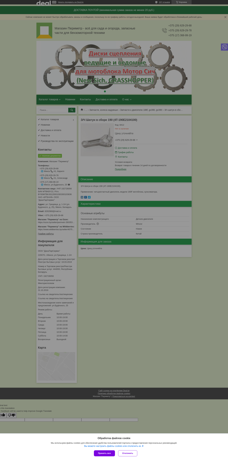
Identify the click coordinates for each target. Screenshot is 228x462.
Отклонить (127, 453)
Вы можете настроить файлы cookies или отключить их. (113, 446)
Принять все (104, 453)
